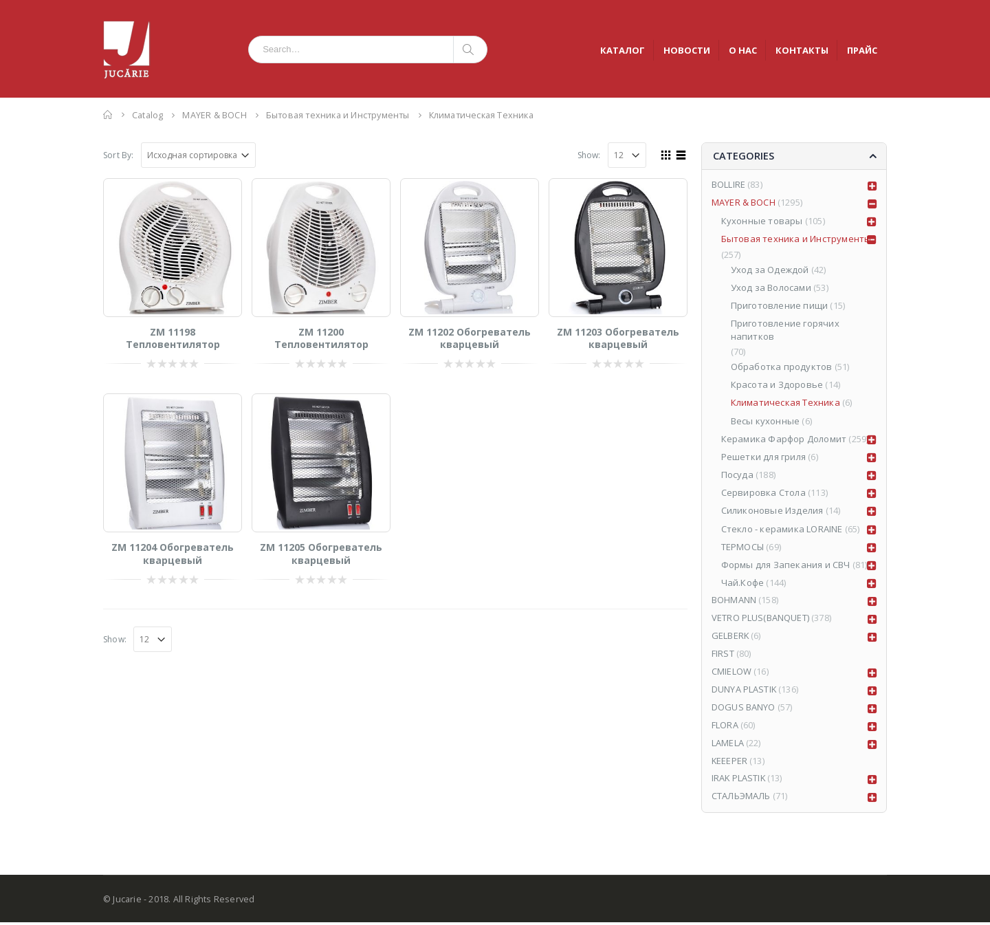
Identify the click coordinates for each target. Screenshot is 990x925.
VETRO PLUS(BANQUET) (761, 619)
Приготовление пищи (779, 307)
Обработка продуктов (782, 367)
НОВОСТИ (686, 50)
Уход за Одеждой (770, 270)
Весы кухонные (765, 421)
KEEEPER (730, 763)
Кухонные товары (762, 222)
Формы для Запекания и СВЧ (785, 565)
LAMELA (728, 745)
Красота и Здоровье (777, 386)
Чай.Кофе (742, 584)
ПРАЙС (862, 50)
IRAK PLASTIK (739, 782)
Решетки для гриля (763, 457)
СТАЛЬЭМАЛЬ (741, 800)
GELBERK (730, 637)
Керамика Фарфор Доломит (784, 439)
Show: (589, 155)
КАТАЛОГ (622, 50)
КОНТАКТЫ (802, 50)
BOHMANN (734, 602)
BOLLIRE (728, 185)
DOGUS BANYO (744, 710)
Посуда (737, 475)
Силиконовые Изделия (772, 511)
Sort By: (118, 155)
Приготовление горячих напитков (785, 330)
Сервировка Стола (763, 494)
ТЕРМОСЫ (742, 547)
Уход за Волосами (771, 288)
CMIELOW (731, 674)
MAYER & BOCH (744, 203)
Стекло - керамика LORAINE (782, 529)
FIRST (723, 655)
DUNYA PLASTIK (745, 692)
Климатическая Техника (785, 404)
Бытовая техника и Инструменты (796, 240)
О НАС (743, 50)
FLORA (725, 727)
